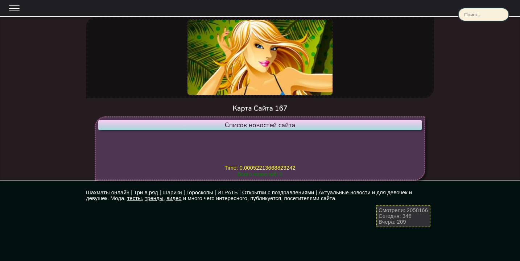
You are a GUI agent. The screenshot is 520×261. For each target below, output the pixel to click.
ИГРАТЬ (228, 192)
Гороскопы (199, 192)
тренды (154, 198)
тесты (134, 198)
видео (174, 198)
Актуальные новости (344, 192)
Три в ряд (146, 192)
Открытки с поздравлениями (278, 192)
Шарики (172, 192)
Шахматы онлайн (107, 192)
